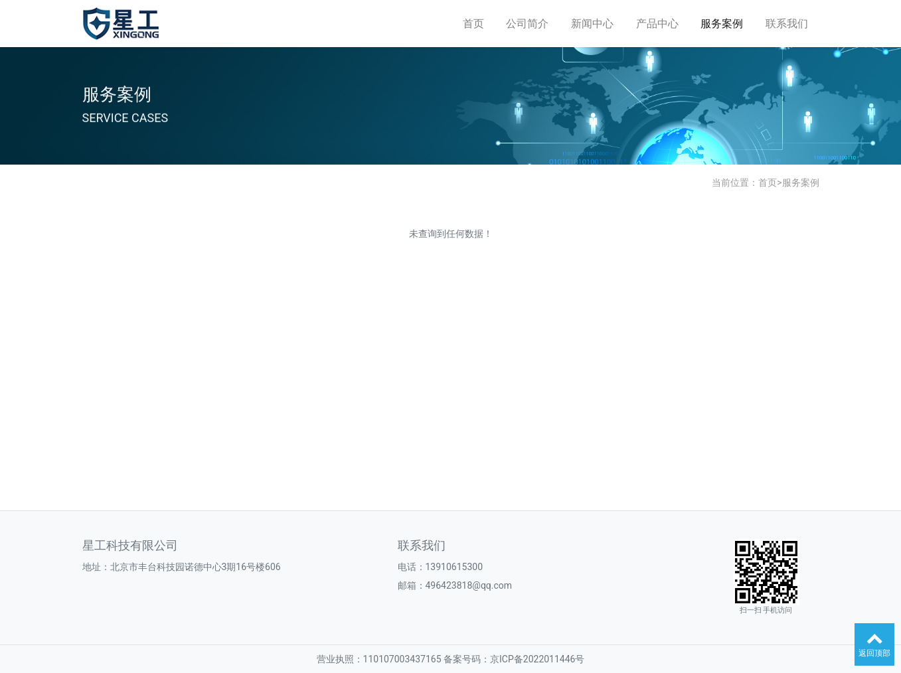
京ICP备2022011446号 (537, 659)
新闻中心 (592, 23)
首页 (473, 23)
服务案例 (721, 23)
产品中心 (657, 23)
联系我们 (787, 23)
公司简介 (527, 23)
